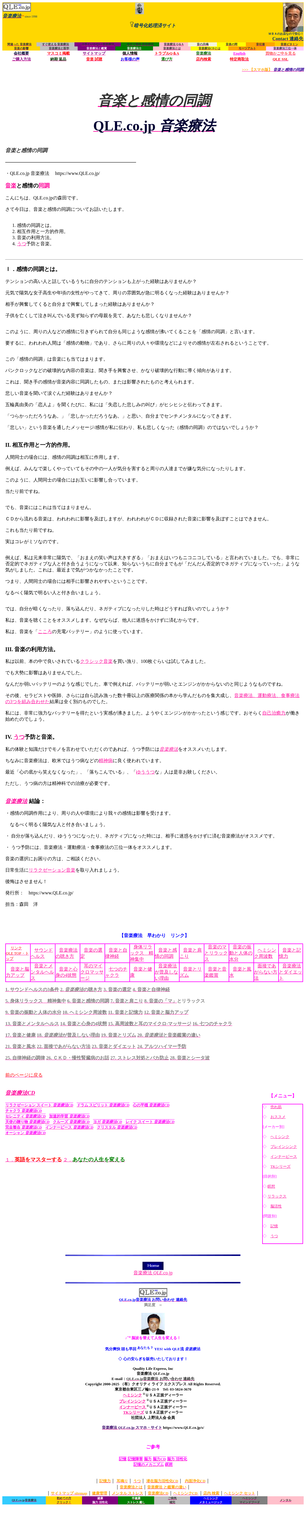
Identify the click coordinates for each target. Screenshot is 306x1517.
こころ (45, 631)
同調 (44, 186)
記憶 (274, 1226)
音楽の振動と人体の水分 (241, 953)
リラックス (276, 1196)
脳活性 (276, 1206)
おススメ (278, 1117)
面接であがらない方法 (265, 972)
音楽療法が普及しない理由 (166, 972)
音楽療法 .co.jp (153, 1270)
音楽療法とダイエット (290, 972)
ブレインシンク (283, 1146)
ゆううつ (145, 771)
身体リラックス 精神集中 (141, 953)
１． (33, 1159)
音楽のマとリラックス (216, 953)
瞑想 (271, 1186)
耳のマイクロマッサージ (92, 972)
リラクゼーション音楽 (52, 870)
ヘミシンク (279, 1136)
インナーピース (283, 1156)
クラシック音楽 (96, 661)
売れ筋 (276, 1107)
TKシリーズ (280, 1166)
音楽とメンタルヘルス (42, 972)
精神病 (106, 760)
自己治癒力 (274, 712)
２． (94, 1159)
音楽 (10, 186)
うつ (21, 243)
